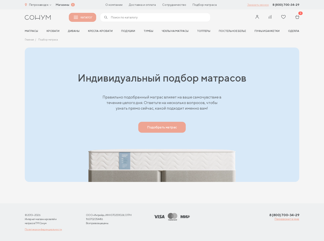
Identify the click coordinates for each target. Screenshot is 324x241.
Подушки (128, 31)
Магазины (62, 4)
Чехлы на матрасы (175, 31)
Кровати (53, 31)
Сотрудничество (174, 4)
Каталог (83, 17)
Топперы (203, 31)
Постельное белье (232, 31)
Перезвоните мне (286, 219)
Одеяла (293, 31)
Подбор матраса (205, 4)
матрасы (31, 31)
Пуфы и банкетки (267, 31)
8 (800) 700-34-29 (285, 4)
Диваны (74, 31)
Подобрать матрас (162, 127)
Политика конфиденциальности (43, 229)
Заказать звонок (258, 4)
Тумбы (148, 31)
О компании (113, 4)
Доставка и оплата (142, 4)
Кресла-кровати (100, 31)
